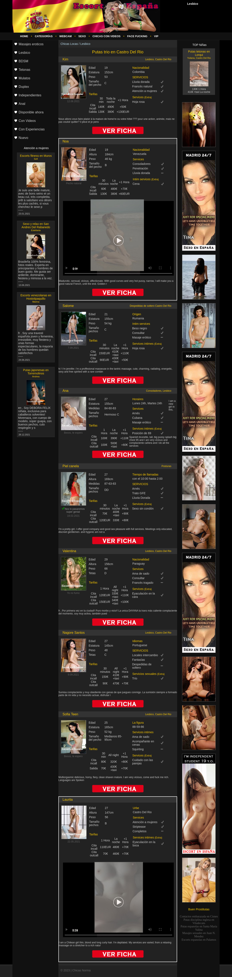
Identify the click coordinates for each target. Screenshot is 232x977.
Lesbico (85, 43)
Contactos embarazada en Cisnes (199, 916)
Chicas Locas (69, 43)
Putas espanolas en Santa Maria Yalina (199, 928)
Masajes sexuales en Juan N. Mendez (198, 935)
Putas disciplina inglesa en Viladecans (199, 921)
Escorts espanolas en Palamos (199, 939)
